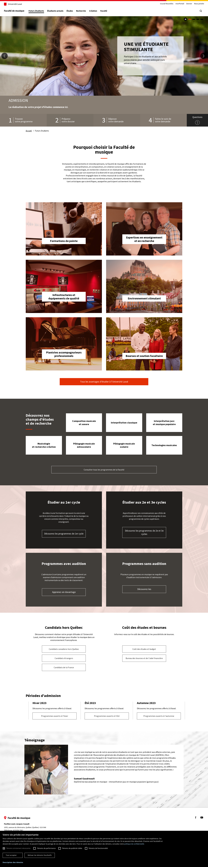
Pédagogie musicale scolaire (124, 445)
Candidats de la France (64, 667)
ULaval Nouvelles (162, 4)
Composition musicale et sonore (84, 422)
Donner (184, 4)
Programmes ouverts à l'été (107, 716)
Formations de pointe (64, 241)
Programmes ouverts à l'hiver (54, 716)
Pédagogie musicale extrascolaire (84, 445)
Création (98, 11)
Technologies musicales (164, 445)
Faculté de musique (19, 11)
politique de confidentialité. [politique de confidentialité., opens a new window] (134, 844)
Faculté (108, 11)
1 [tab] (189, 19)
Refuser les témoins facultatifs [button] (40, 855)
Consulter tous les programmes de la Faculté (104, 469)
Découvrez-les (144, 589)
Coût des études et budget (144, 649)
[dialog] (104, 849)
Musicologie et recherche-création (44, 445)
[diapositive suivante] (203, 56)
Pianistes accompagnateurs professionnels (64, 354)
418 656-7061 (23, 830)
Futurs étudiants (41, 11)
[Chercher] (196, 11)
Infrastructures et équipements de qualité (63, 296)
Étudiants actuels (60, 11)
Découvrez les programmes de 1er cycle (63, 533)
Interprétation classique (124, 422)
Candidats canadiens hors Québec (64, 649)
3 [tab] (197, 19)
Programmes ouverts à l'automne (158, 716)
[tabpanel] (104, 56)
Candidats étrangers (64, 658)
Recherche (86, 11)
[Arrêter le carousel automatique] (185, 19)
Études (74, 11)
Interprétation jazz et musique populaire (164, 422)
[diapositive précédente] (4, 56)
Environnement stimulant (144, 298)
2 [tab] (193, 19)
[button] (13, 862)
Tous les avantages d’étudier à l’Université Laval (104, 381)
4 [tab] (201, 19)
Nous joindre (194, 4)
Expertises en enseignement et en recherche (144, 239)
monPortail (175, 4)
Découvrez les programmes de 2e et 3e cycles (144, 532)
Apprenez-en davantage (64, 592)
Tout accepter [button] (11, 855)
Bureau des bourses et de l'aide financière (144, 658)
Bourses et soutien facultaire (144, 356)
